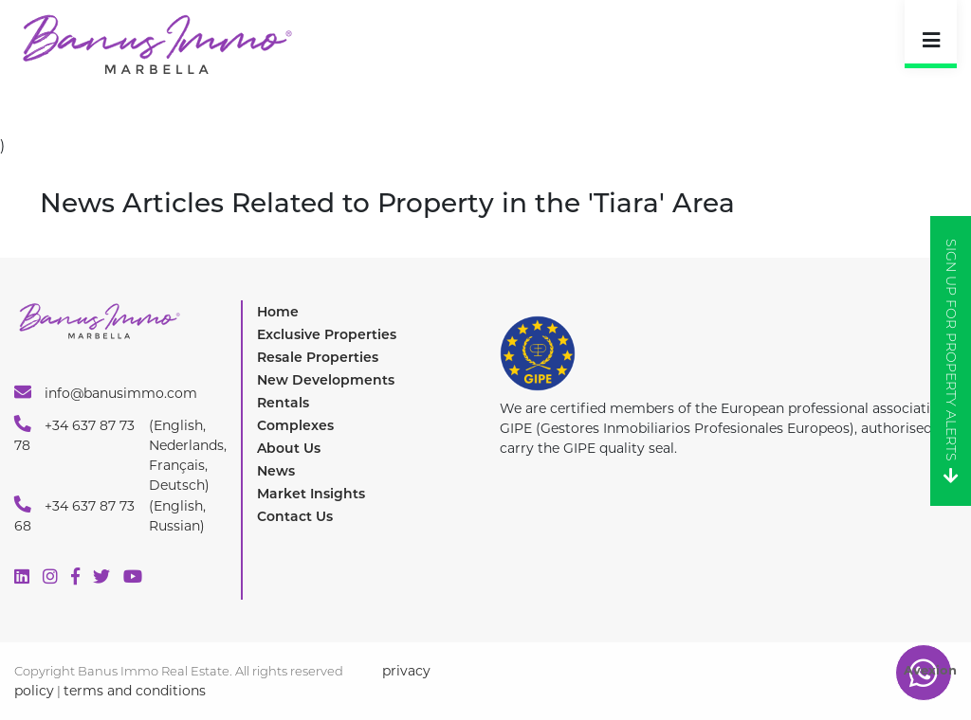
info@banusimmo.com (105, 392)
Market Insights (311, 493)
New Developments (325, 379)
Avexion (930, 669)
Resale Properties (317, 357)
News (276, 470)
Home (278, 311)
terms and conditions (135, 690)
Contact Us (295, 516)
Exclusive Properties (326, 334)
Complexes (295, 425)
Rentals (283, 402)
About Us (289, 448)
